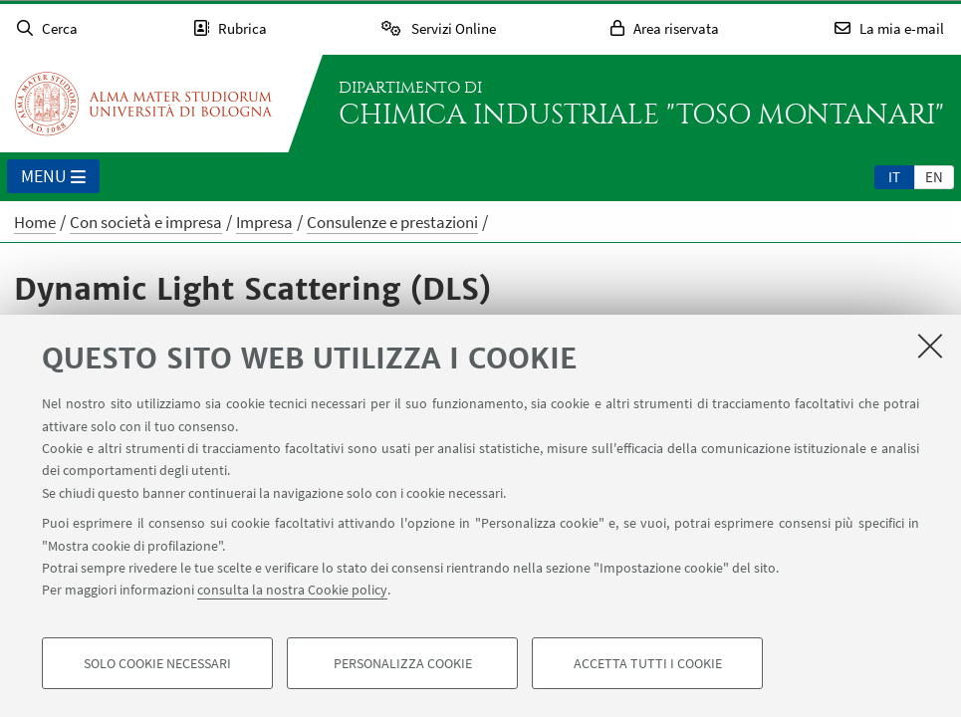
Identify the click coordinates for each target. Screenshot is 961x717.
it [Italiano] (894, 176)
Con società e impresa (146, 222)
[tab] (894, 176)
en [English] (934, 176)
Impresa (264, 222)
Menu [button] (53, 177)
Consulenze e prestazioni (392, 222)
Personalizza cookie (403, 663)
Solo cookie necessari (157, 663)
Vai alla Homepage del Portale (143, 103)
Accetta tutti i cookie (648, 663)
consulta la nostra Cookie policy (292, 589)
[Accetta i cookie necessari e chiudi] (930, 345)
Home (35, 222)
